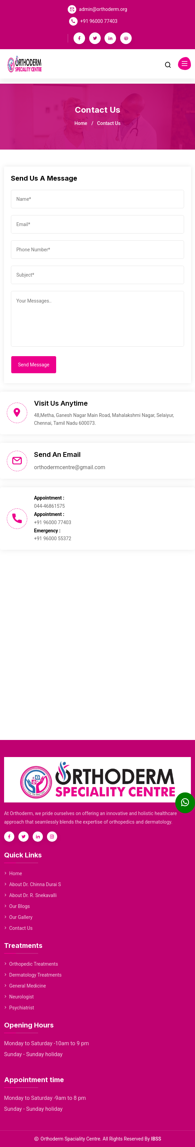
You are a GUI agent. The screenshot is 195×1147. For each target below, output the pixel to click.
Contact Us (18, 928)
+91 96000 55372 (52, 538)
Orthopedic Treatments (31, 964)
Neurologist (19, 996)
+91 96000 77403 (98, 21)
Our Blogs (17, 906)
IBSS (156, 1139)
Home (81, 123)
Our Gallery (18, 917)
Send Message (33, 364)
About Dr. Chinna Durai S (32, 884)
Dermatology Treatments (33, 975)
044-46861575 (49, 506)
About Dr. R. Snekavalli (30, 895)
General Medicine (25, 986)
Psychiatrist (19, 1007)
